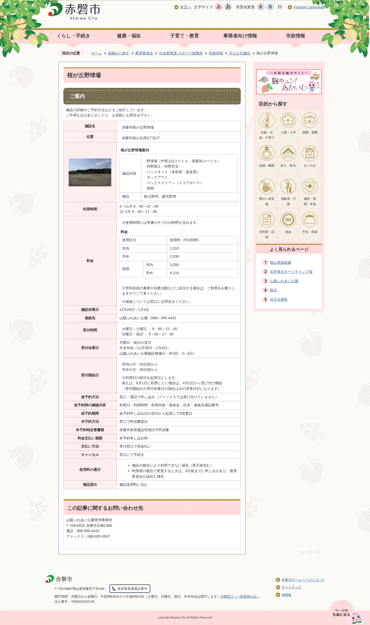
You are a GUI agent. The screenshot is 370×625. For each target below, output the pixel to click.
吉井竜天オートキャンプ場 (291, 272)
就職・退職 (310, 132)
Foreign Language (308, 7)
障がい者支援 (266, 201)
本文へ (185, 7)
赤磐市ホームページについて (303, 580)
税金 (288, 231)
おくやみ (310, 165)
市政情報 (295, 35)
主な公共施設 (239, 53)
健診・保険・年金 (310, 201)
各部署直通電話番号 (132, 589)
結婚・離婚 (266, 165)
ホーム (96, 53)
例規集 (286, 595)
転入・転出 (288, 165)
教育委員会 (144, 53)
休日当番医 (279, 299)
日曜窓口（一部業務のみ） (240, 596)
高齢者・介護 (288, 201)
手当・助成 (310, 231)
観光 (273, 290)
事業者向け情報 (240, 35)
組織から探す (118, 53)
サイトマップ (291, 587)
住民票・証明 (266, 234)
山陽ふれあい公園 (284, 281)
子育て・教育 (184, 35)
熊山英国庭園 (280, 262)
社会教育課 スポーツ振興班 (181, 53)
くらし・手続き (73, 35)
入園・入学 (288, 132)
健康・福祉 (129, 35)
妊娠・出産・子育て (266, 135)
